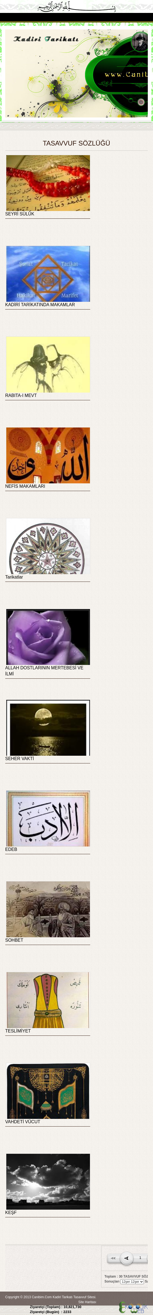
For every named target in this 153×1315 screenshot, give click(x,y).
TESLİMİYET (18, 1031)
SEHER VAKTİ (19, 758)
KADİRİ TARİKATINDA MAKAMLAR (40, 304)
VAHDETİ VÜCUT (22, 1121)
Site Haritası (87, 1302)
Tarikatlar (14, 577)
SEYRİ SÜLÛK (19, 214)
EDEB (11, 849)
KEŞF (11, 1212)
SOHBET (14, 940)
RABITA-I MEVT (21, 395)
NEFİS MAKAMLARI (25, 486)
